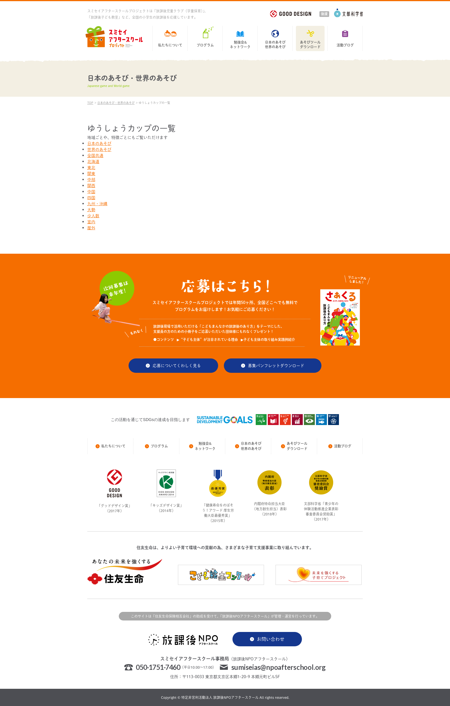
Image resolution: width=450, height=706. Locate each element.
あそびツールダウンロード (310, 44)
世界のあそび (99, 149)
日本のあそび (99, 143)
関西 (91, 185)
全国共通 (95, 155)
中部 (91, 179)
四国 (91, 197)
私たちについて (170, 45)
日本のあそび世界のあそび (275, 44)
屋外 (91, 227)
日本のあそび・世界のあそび (116, 103)
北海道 (93, 161)
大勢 (91, 209)
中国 (91, 191)
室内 (91, 221)
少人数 (93, 215)
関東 (91, 173)
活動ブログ (345, 45)
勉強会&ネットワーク (240, 44)
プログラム (205, 45)
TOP (90, 103)
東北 (91, 167)
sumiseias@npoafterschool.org (278, 667)
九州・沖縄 (97, 203)
